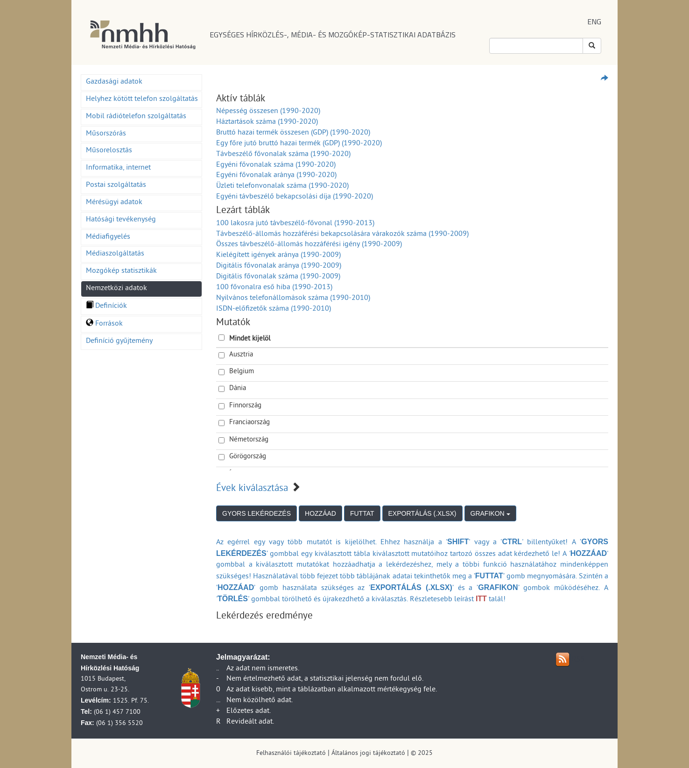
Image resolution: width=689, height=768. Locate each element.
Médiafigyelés (108, 237)
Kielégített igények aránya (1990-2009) (278, 255)
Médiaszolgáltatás (115, 254)
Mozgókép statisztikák (121, 271)
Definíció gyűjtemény (119, 341)
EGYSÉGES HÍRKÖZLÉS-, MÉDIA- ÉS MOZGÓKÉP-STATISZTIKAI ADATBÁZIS (333, 34)
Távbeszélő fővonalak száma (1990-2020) (283, 154)
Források (104, 324)
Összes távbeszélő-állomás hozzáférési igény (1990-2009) (309, 245)
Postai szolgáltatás (116, 185)
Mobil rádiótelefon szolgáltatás (136, 117)
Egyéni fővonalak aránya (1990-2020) (276, 175)
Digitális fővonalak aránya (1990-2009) (278, 266)
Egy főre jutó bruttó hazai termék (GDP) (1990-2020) (299, 144)
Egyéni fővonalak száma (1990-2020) (276, 165)
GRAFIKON (490, 513)
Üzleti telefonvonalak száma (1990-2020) (282, 186)
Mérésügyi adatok (114, 203)
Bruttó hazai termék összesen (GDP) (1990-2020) (293, 133)
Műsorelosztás (109, 151)
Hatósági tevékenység (121, 220)
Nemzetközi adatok (116, 288)
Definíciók (106, 306)
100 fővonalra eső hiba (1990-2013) (274, 288)
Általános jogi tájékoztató (368, 754)
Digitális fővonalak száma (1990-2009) (278, 277)
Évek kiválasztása (252, 489)
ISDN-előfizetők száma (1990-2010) (273, 309)
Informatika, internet (118, 168)
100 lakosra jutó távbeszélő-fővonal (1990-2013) (295, 224)
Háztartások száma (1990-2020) (267, 122)
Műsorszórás (106, 134)
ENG (594, 21)
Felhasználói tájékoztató (291, 754)
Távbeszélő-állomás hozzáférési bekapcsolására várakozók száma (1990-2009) (342, 234)
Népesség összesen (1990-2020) (268, 111)
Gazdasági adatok (114, 82)
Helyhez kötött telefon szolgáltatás (142, 99)
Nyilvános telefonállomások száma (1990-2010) (293, 298)
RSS (578, 660)
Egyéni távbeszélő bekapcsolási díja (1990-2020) (294, 197)
